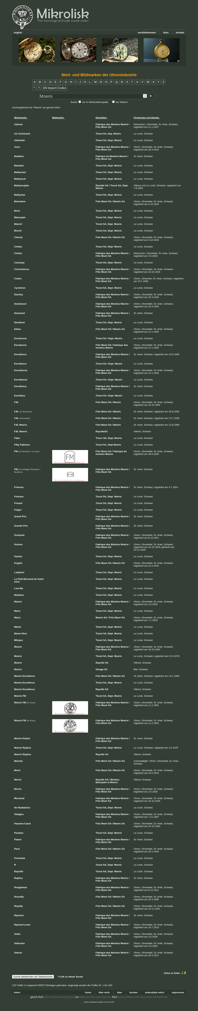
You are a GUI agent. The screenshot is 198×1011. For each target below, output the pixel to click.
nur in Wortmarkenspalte (95, 102)
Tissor (99, 438)
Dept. (111, 140)
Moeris (124, 124)
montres (100, 347)
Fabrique (100, 124)
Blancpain (101, 782)
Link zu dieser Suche (70, 976)
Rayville (100, 185)
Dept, (111, 438)
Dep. (110, 133)
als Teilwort (122, 102)
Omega (99, 669)
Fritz (98, 127)
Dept (110, 444)
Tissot (99, 133)
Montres (115, 124)
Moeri (104, 127)
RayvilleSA (102, 431)
